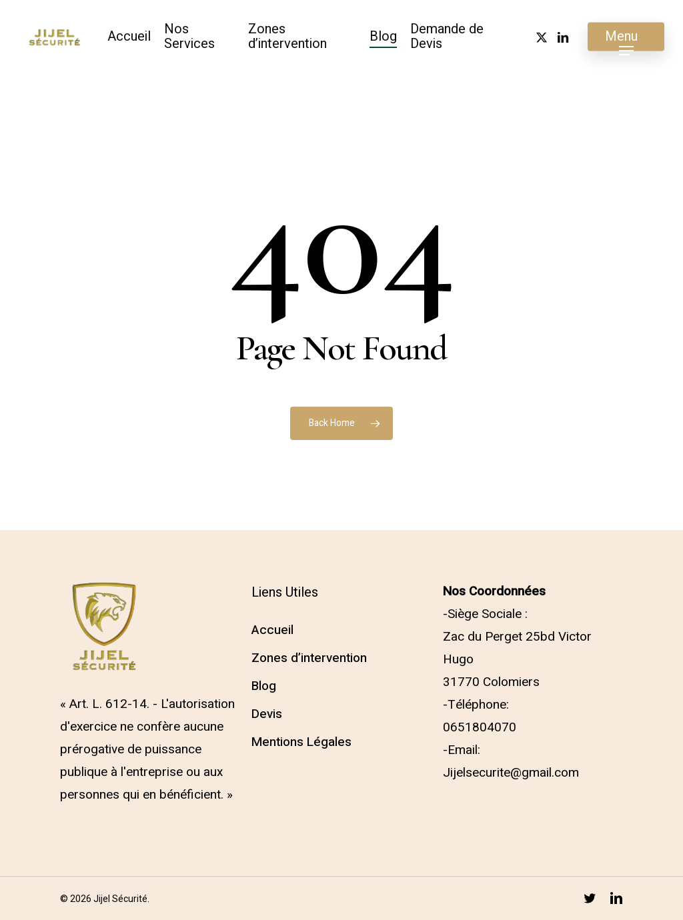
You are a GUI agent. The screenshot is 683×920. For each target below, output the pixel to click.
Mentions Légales (301, 742)
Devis (266, 714)
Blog (263, 686)
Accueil (272, 630)
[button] (626, 37)
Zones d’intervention (309, 658)
